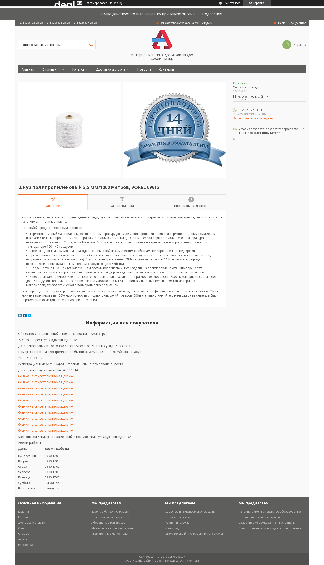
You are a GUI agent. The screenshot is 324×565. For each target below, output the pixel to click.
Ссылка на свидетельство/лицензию (45, 376)
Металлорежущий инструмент (112, 528)
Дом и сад (172, 528)
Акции (22, 539)
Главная (27, 69)
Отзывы (24, 534)
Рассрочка (25, 545)
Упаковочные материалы (109, 534)
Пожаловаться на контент (182, 561)
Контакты (166, 69)
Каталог (78, 69)
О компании (51, 69)
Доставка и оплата (111, 69)
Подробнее (212, 13)
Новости (144, 69)
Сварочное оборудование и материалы (267, 523)
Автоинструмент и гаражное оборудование (270, 511)
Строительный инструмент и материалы (194, 534)
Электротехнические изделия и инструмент (270, 528)
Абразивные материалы (108, 523)
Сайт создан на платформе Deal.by (162, 557)
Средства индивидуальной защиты (190, 511)
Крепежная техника (179, 517)
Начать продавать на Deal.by (103, 3)
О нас (22, 528)
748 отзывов (232, 3)
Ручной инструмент (179, 523)
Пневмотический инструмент (259, 517)
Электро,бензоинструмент (110, 511)
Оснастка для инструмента (110, 517)
